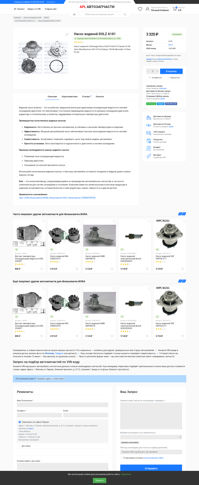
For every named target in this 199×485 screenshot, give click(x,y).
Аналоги (100, 96)
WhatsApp (151, 104)
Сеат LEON (24, 198)
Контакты (51, 2)
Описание (52, 96)
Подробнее (126, 474)
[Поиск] (124, 14)
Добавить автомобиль (129, 443)
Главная (17, 18)
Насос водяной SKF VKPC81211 (165, 257)
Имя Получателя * (25, 400)
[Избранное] (140, 9)
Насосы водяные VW (32, 18)
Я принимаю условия (143, 458)
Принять (99, 480)
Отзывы (86, 96)
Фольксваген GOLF (58, 198)
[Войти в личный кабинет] (157, 9)
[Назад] (180, 213)
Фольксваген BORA (39, 198)
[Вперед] (184, 213)
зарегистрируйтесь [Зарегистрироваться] (164, 59)
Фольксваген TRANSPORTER (81, 198)
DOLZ (170, 45)
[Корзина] (178, 9)
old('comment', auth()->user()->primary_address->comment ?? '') (62, 466)
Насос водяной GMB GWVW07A (95, 257)
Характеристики (69, 96)
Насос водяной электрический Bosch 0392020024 (131, 258)
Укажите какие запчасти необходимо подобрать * (142, 400)
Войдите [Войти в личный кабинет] (149, 59)
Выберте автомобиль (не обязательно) (137, 433)
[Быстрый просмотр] (43, 221)
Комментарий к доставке (28, 461)
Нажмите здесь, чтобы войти (51, 378)
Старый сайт (51, 9)
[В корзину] (41, 269)
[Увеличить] (66, 34)
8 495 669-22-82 (171, 104)
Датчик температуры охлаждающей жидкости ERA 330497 (29, 258)
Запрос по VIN (34, 9)
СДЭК (162, 99)
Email (65, 411)
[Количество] (152, 71)
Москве (163, 88)
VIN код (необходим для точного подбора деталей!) (143, 447)
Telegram (161, 104)
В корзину (171, 71)
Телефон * (21, 411)
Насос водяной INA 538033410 (59, 257)
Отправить (151, 468)
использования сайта (153, 458)
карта (31, 428)
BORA (46, 18)
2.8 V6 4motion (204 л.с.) (25, 21)
